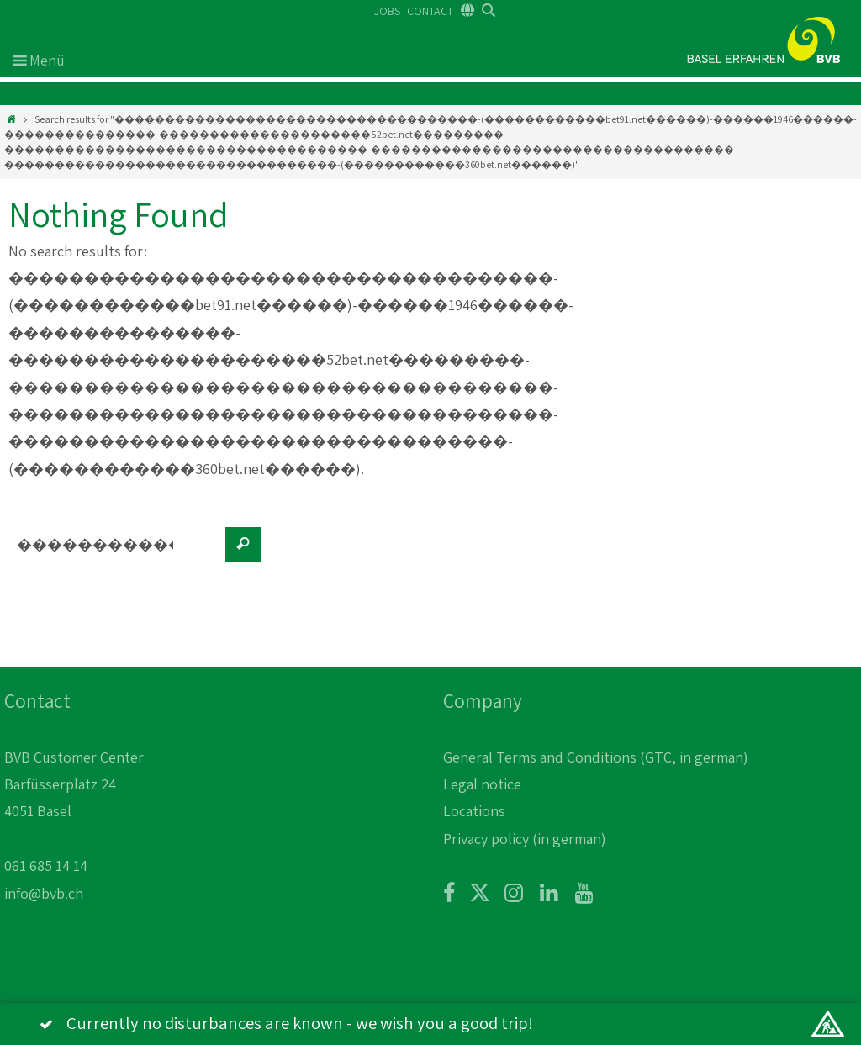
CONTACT (430, 10)
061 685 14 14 (45, 865)
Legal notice (482, 784)
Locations (474, 811)
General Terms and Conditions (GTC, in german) (595, 757)
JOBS (387, 10)
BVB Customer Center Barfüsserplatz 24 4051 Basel (74, 784)
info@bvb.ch (43, 893)
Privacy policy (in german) (524, 838)
